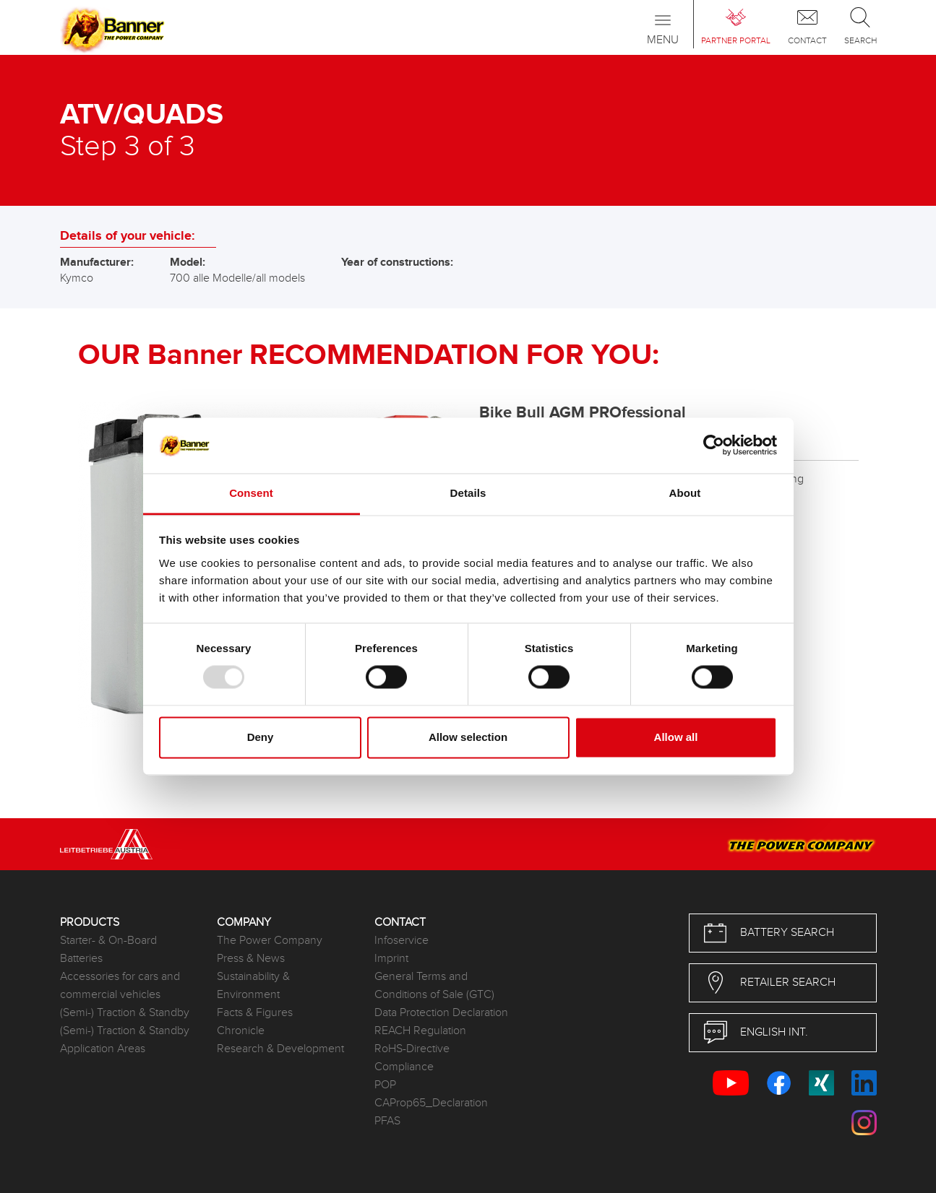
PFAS (387, 1121)
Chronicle (241, 1031)
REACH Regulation (420, 1031)
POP (385, 1085)
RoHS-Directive (412, 1049)
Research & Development (280, 1049)
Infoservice (401, 940)
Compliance (404, 1067)
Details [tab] (468, 493)
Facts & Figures (255, 1013)
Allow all (676, 737)
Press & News (251, 959)
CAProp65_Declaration (431, 1103)
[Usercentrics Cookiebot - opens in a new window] (714, 445)
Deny (260, 737)
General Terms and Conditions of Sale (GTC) (434, 986)
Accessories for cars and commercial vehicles (120, 986)
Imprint (391, 959)
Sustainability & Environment (253, 986)
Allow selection (468, 737)
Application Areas (102, 1049)
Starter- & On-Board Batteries (108, 950)
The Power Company (269, 940)
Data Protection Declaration (441, 1013)
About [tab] (685, 493)
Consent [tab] (251, 493)
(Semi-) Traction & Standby (124, 1013)
